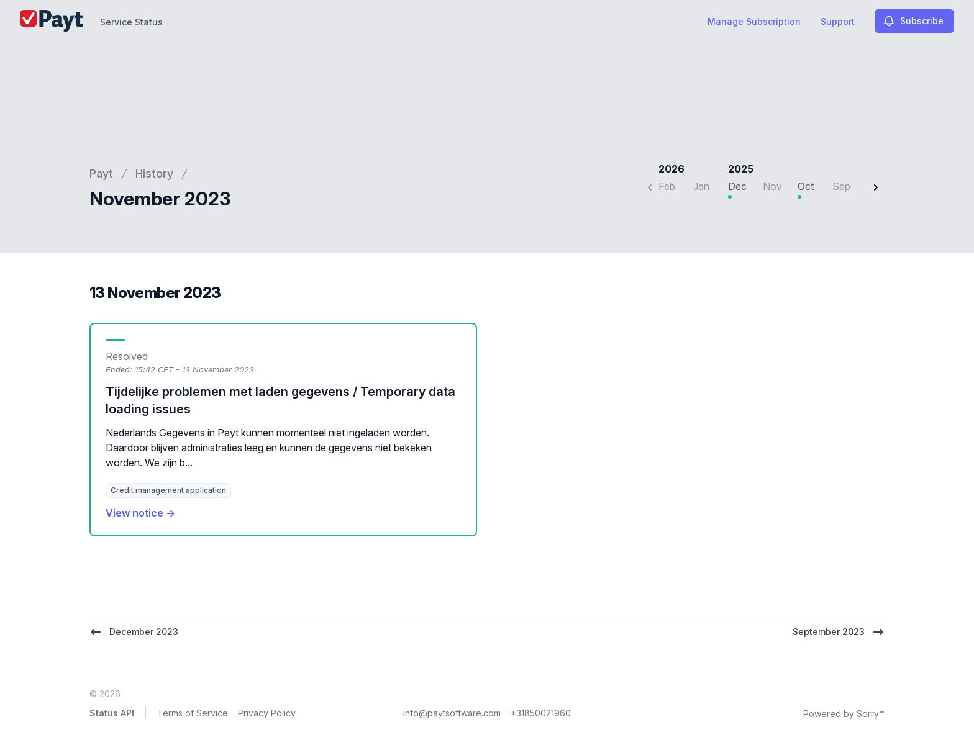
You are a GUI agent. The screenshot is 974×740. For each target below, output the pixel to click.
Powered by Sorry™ (844, 713)
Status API (111, 713)
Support (838, 21)
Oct (806, 186)
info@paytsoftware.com (452, 713)
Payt (101, 173)
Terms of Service (192, 713)
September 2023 (839, 632)
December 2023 (133, 632)
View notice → (140, 513)
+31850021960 (541, 713)
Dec (737, 186)
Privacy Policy (267, 713)
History (154, 173)
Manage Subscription (754, 21)
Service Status (131, 22)
